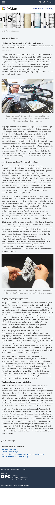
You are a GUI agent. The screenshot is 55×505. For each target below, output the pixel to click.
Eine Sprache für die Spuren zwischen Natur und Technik (23, 454)
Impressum (5, 469)
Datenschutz (15, 469)
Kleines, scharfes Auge (10, 452)
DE (51, 2)
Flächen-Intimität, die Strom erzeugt (15, 456)
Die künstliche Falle (9, 449)
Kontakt (23, 469)
